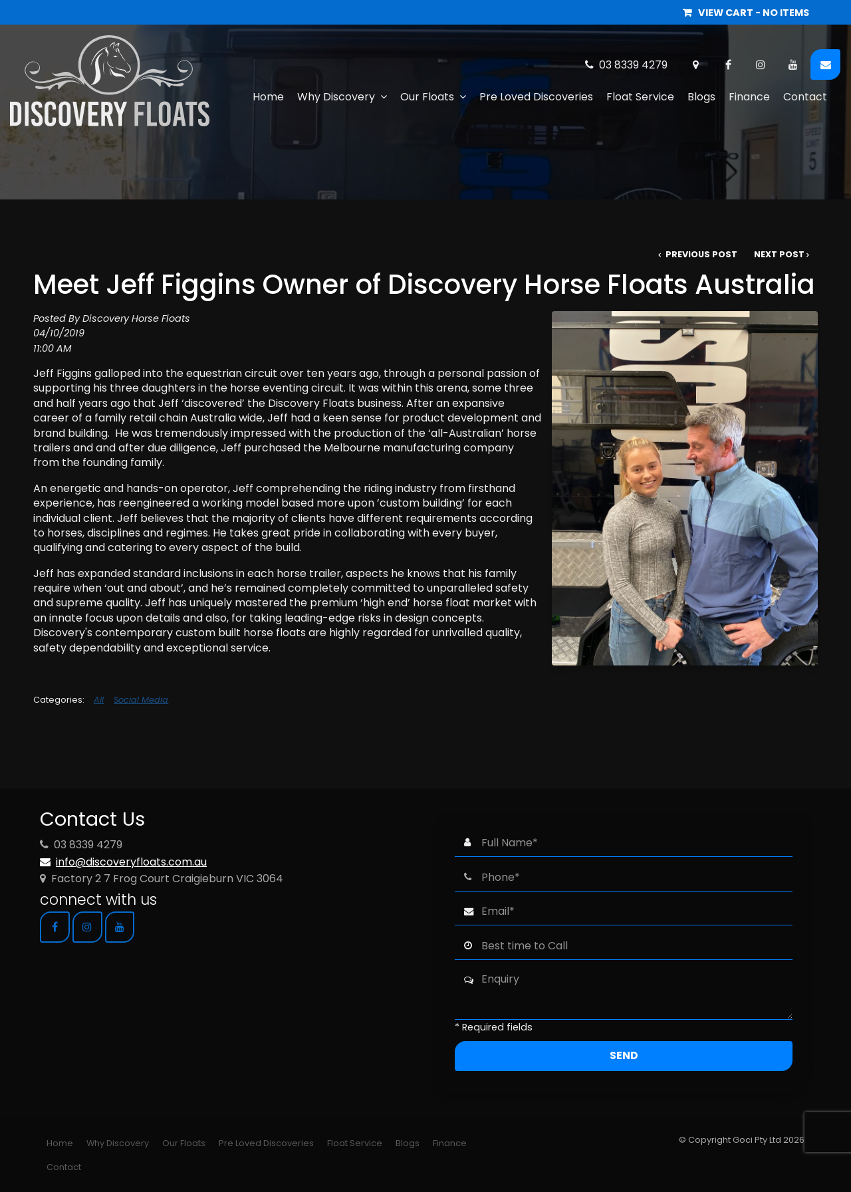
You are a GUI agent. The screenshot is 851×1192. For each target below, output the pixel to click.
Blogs (701, 96)
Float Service (640, 96)
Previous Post (700, 254)
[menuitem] (60, 1143)
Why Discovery (336, 96)
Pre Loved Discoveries (536, 96)
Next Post (779, 254)
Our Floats (427, 96)
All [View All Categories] (99, 699)
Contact (805, 96)
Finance (749, 96)
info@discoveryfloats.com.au (131, 862)
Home (268, 96)
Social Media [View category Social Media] (141, 699)
